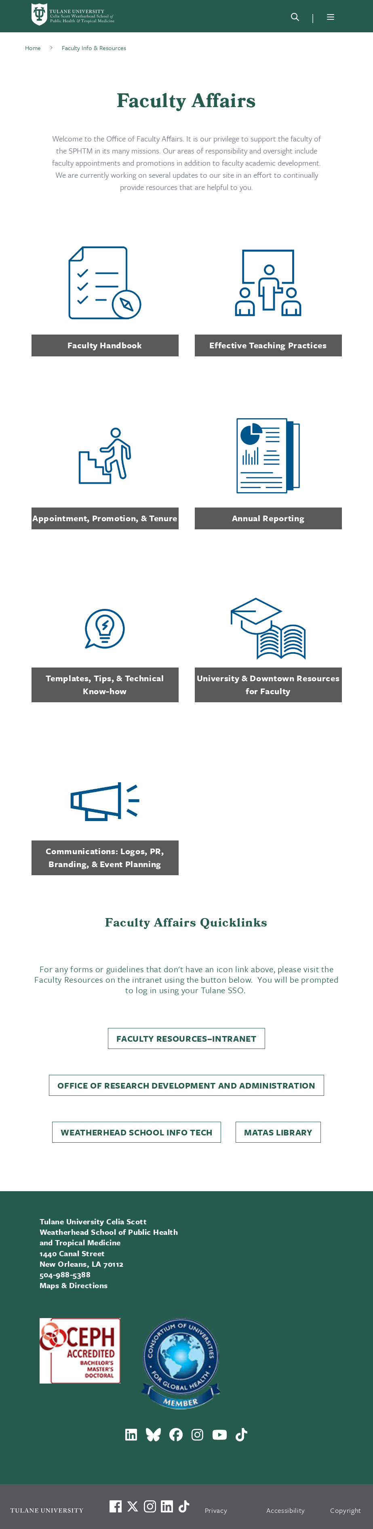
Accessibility (285, 1510)
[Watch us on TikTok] (184, 1506)
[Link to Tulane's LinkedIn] (167, 1506)
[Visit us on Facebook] (116, 1506)
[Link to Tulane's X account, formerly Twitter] (132, 1506)
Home (33, 47)
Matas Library (278, 1132)
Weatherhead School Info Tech (136, 1132)
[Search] (295, 18)
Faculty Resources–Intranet (186, 1038)
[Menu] (330, 17)
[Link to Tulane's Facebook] (150, 1506)
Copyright (345, 1510)
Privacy (216, 1510)
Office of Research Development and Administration (186, 1085)
